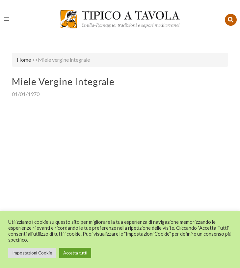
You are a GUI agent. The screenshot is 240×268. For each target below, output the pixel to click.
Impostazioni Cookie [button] (32, 252)
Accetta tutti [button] (75, 252)
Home (24, 59)
